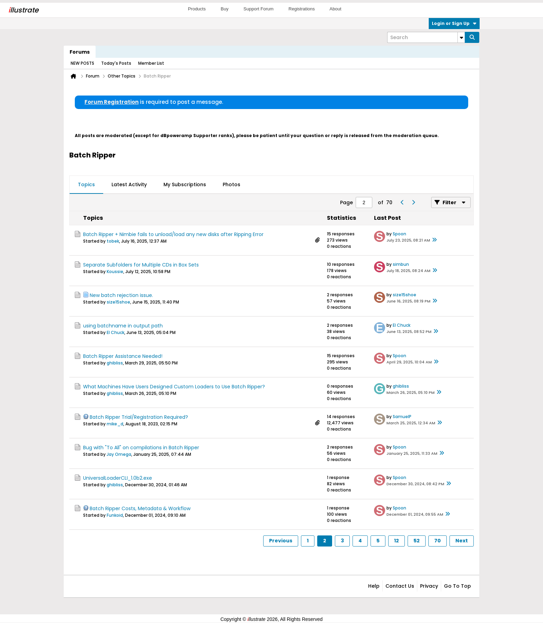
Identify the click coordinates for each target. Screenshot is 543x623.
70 (437, 540)
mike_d (115, 424)
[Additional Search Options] (461, 37)
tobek (113, 241)
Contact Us (399, 586)
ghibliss (115, 363)
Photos (231, 184)
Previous (280, 540)
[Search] (426, 37)
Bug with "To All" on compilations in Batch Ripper (141, 447)
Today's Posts (116, 63)
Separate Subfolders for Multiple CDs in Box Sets (141, 264)
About (335, 8)
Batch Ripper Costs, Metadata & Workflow (140, 508)
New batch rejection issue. (121, 295)
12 (396, 540)
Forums (80, 51)
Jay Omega (119, 454)
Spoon (399, 234)
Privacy (429, 586)
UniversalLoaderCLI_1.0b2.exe (117, 478)
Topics (86, 184)
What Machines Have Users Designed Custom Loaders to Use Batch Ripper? (174, 386)
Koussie (115, 271)
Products (197, 8)
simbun (401, 264)
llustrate (23, 10)
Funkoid (115, 515)
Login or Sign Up (454, 23)
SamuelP (402, 416)
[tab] (86, 185)
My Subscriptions (184, 184)
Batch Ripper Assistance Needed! (122, 356)
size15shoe (118, 302)
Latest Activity (129, 184)
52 (416, 540)
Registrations (301, 8)
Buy (224, 8)
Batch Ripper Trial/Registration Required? (139, 417)
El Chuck (115, 332)
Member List (151, 63)
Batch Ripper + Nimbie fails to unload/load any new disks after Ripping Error (173, 234)
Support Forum (258, 8)
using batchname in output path (123, 325)
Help (374, 586)
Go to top (457, 586)
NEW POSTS (82, 63)
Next (461, 540)
